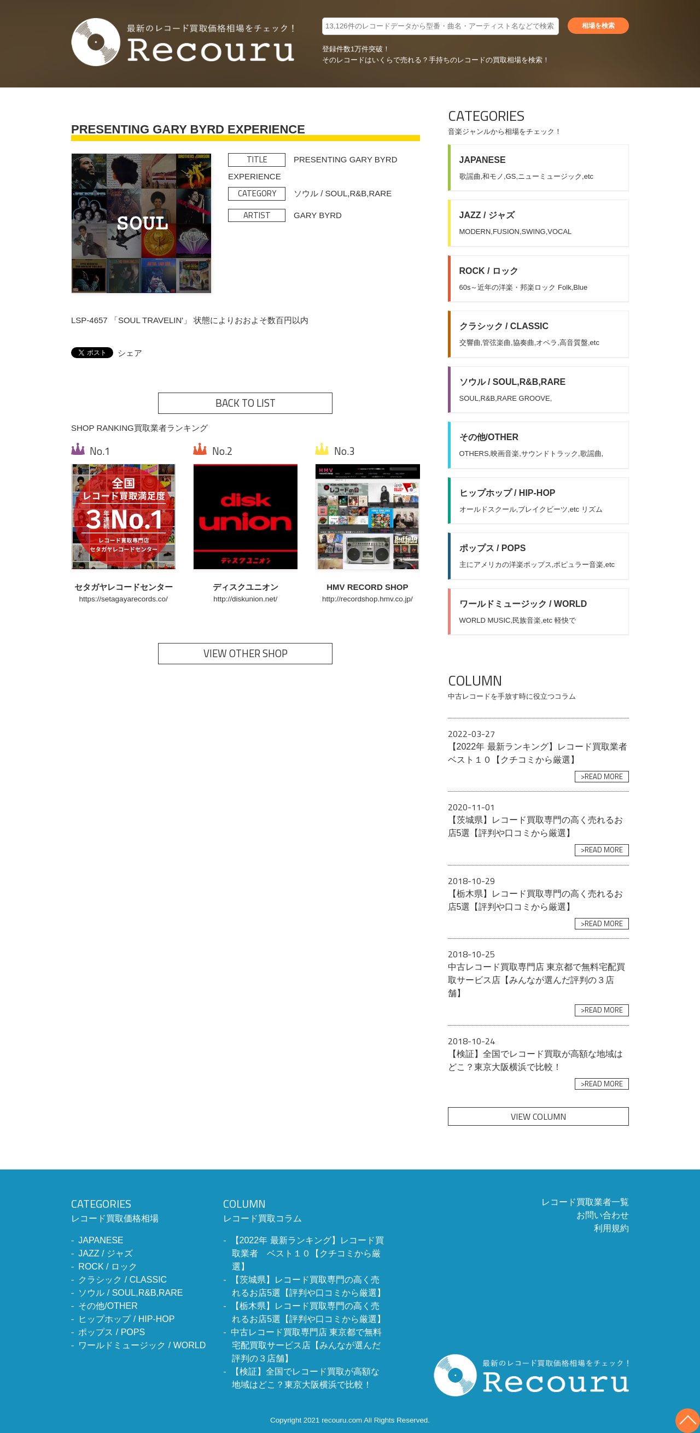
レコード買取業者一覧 (585, 1202)
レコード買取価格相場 (138, 1209)
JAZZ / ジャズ (105, 1253)
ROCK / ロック (107, 1266)
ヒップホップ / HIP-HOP (126, 1319)
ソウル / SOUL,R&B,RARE (130, 1292)
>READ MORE (602, 776)
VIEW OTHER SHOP (245, 653)
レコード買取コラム (305, 1209)
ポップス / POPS (111, 1332)
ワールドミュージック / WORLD (142, 1345)
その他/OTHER (107, 1306)
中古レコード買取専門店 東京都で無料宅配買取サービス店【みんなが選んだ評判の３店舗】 (306, 1345)
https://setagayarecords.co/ (123, 599)
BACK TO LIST (245, 403)
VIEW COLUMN (538, 1116)
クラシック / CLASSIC (122, 1279)
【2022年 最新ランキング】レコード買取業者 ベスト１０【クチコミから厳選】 (307, 1253)
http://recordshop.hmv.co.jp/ (367, 599)
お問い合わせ (602, 1215)
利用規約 (611, 1228)
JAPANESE (100, 1240)
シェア (130, 353)
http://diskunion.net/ (245, 599)
